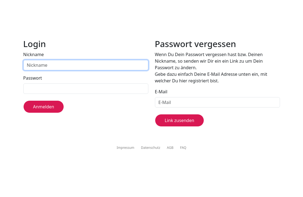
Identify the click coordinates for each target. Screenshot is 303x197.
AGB (170, 147)
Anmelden (43, 107)
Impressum (125, 147)
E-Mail (161, 92)
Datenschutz (150, 147)
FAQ (183, 147)
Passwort (32, 78)
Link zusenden (179, 120)
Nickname (33, 54)
